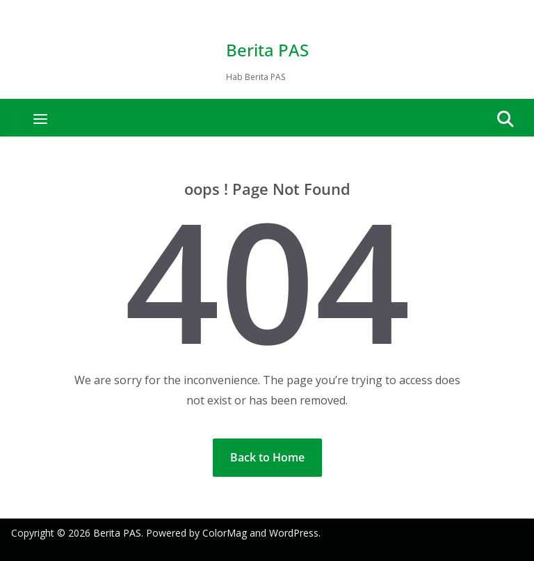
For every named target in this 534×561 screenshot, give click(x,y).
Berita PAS (267, 49)
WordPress (293, 532)
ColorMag (224, 532)
